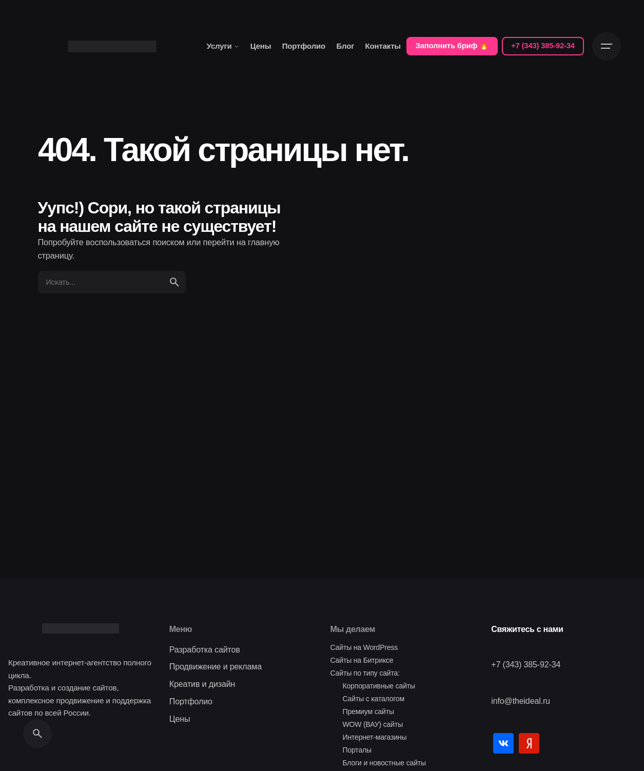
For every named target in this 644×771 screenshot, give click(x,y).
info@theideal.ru (520, 700)
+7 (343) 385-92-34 (543, 46)
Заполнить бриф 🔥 (452, 46)
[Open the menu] (606, 46)
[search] (174, 282)
